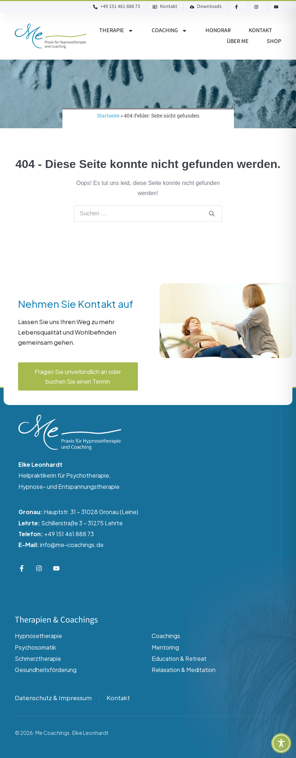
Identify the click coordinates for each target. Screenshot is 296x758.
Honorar (218, 30)
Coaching (169, 30)
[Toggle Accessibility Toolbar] (281, 743)
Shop (274, 41)
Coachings (166, 635)
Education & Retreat (179, 658)
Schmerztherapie (38, 658)
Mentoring (165, 647)
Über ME (238, 41)
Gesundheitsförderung (46, 669)
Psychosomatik (35, 647)
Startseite (108, 115)
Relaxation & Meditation (184, 669)
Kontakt (260, 30)
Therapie (116, 30)
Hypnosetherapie (38, 635)
